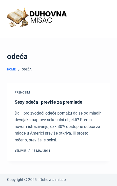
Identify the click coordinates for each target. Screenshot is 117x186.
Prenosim (22, 92)
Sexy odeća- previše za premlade (48, 102)
